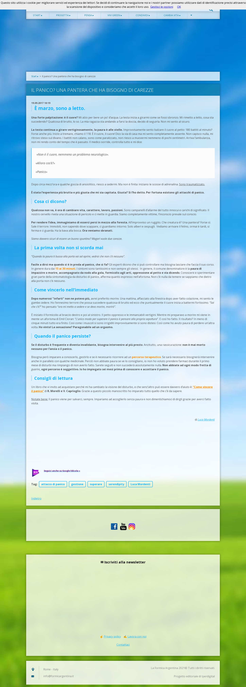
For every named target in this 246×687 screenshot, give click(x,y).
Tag (34, 486)
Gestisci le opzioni (161, 7)
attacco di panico (53, 486)
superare (96, 486)
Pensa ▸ (89, 17)
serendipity (116, 486)
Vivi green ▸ (115, 17)
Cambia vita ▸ (172, 17)
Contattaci (123, 647)
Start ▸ (37, 17)
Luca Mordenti (206, 422)
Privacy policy (112, 639)
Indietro (36, 501)
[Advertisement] (123, 48)
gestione (77, 486)
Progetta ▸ (63, 17)
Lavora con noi (137, 639)
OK (179, 7)
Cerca (211, 10)
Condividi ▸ (143, 17)
